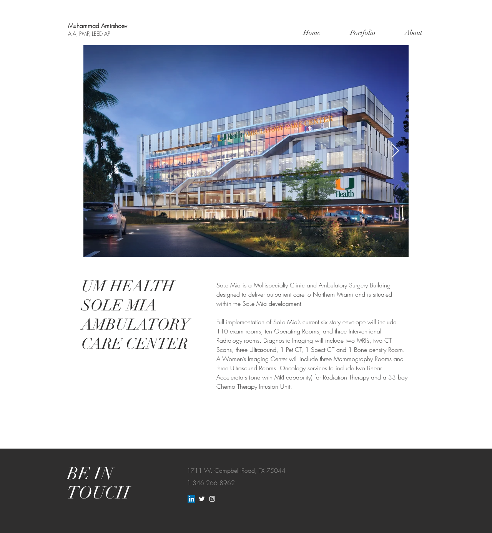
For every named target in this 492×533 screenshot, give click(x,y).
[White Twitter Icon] (202, 499)
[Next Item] (395, 151)
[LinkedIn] (191, 499)
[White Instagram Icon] (212, 499)
